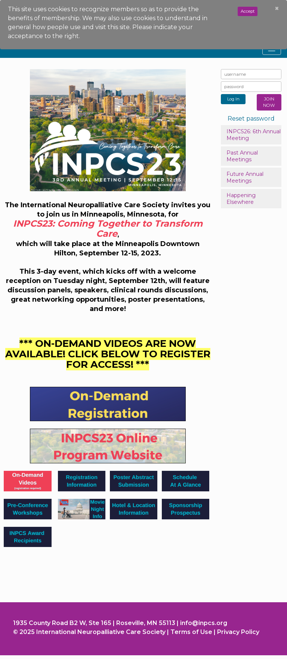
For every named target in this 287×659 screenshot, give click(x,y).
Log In (233, 99)
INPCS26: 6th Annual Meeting (253, 135)
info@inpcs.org (203, 623)
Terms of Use (191, 631)
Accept (247, 11)
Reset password (251, 118)
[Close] (277, 8)
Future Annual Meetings (244, 177)
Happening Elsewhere (241, 198)
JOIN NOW (269, 102)
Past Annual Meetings (242, 156)
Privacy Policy (238, 631)
